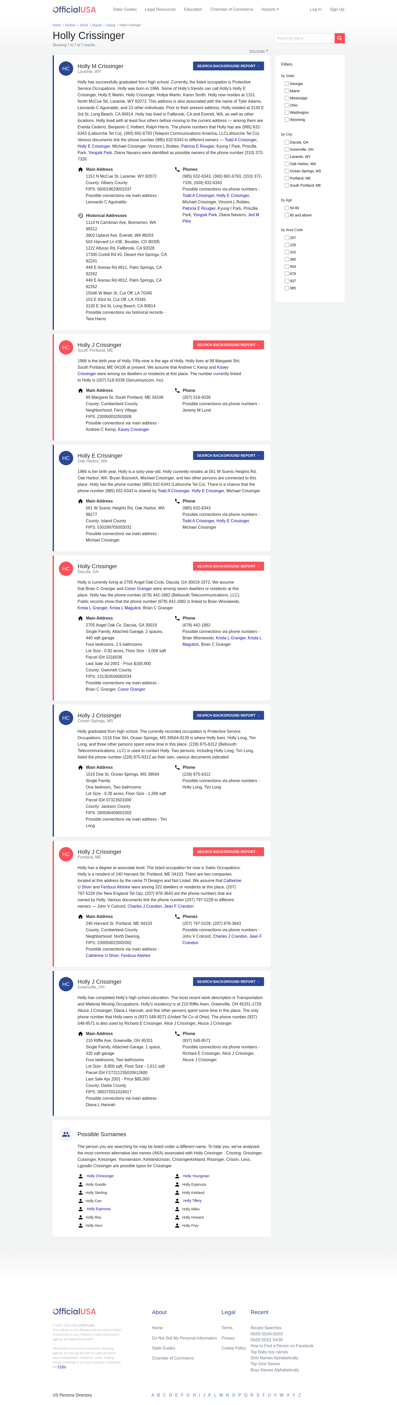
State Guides (125, 9)
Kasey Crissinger (133, 429)
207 (293, 237)
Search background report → (228, 66)
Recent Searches (265, 1326)
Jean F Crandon (179, 906)
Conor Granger (138, 588)
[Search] (304, 38)
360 (293, 259)
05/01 (265, 1339)
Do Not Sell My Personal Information (185, 1337)
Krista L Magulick (125, 608)
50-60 (294, 208)
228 (293, 245)
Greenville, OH (302, 149)
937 (293, 281)
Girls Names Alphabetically (273, 1357)
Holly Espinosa (94, 1209)
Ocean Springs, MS (305, 171)
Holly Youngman (191, 1176)
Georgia (296, 83)
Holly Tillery (188, 1201)
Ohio (294, 105)
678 (293, 273)
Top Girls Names (264, 1363)
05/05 (254, 1333)
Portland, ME (300, 178)
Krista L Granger (92, 608)
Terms (227, 1326)
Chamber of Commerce (232, 9)
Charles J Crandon (145, 906)
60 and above (301, 215)
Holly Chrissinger (96, 1176)
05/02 (254, 1339)
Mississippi (298, 98)
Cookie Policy (233, 1347)
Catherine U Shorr (102, 955)
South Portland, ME (305, 185)
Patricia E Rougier (197, 146)
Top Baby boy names (268, 1351)
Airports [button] (268, 9)
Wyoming (297, 119)
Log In (316, 9)
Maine (295, 91)
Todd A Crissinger (241, 140)
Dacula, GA (299, 142)
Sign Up (337, 9)
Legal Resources (160, 9)
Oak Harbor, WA (303, 164)
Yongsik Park (100, 152)
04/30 (277, 1339)
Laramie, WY (300, 156)
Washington (299, 112)
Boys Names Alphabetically (274, 1370)
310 (293, 252)
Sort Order (257, 51)
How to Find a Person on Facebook (281, 1345)
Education (193, 9)
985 (293, 288)
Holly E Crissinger (94, 146)
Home (157, 1326)
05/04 (265, 1333)
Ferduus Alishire (115, 887)
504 (293, 266)
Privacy (228, 1337)
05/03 (277, 1333)
